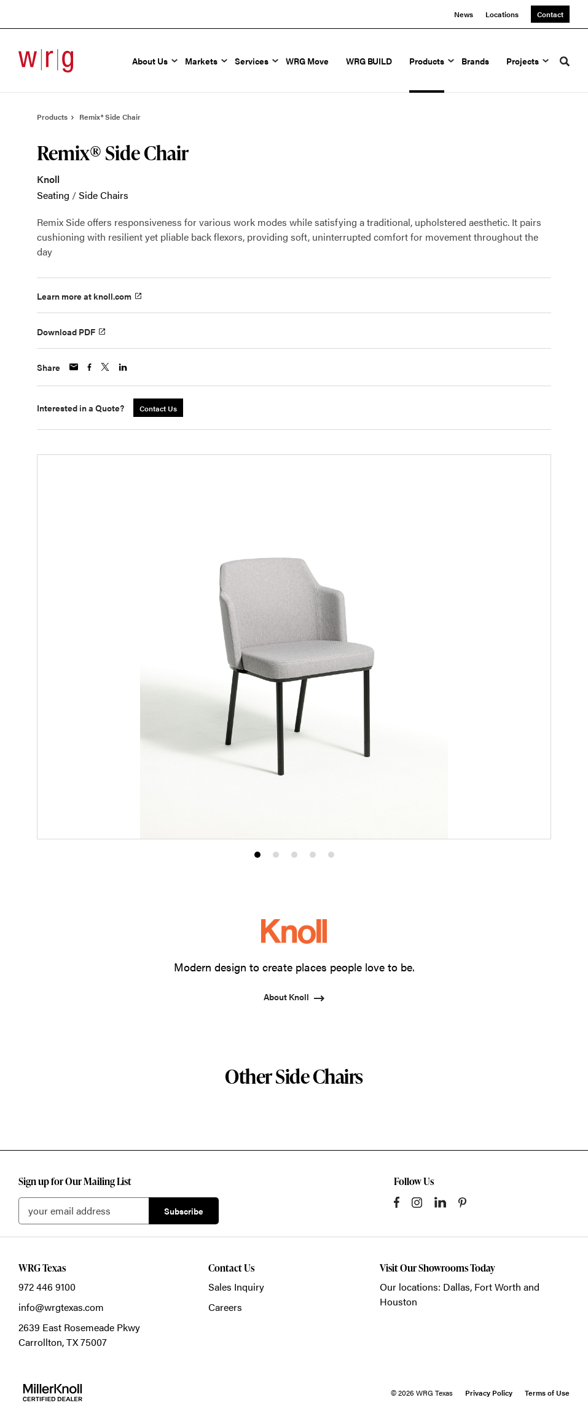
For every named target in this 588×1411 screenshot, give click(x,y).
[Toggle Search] (565, 61)
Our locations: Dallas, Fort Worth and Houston (459, 1294)
